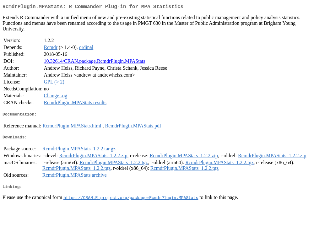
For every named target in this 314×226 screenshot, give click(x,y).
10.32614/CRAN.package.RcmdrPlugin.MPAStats (94, 62)
